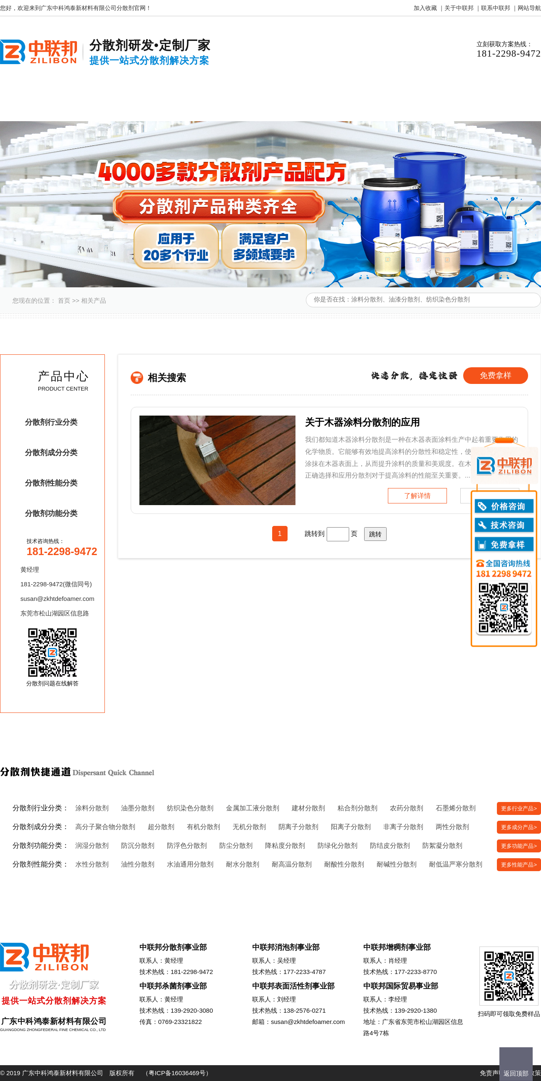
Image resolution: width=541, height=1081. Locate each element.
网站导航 (529, 8)
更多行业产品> (519, 808)
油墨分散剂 (137, 808)
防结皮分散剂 (390, 845)
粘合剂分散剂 (357, 808)
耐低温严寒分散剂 (455, 864)
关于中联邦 (459, 8)
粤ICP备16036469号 (177, 1072)
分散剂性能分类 (51, 483)
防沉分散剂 (137, 845)
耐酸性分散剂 (344, 864)
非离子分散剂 (403, 826)
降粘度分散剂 (285, 845)
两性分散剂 (452, 826)
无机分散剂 (249, 826)
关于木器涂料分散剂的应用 (362, 422)
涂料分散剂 (92, 808)
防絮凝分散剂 (442, 845)
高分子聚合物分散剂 (105, 826)
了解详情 (417, 495)
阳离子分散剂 (351, 826)
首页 (64, 300)
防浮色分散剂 (187, 845)
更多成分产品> (519, 827)
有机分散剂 (203, 826)
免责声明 (492, 1072)
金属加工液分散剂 (252, 808)
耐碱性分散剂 (397, 864)
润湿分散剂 (92, 845)
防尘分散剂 (236, 845)
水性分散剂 (92, 864)
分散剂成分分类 (51, 452)
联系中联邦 (495, 8)
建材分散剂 (308, 808)
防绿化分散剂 (337, 845)
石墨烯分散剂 (456, 808)
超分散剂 (161, 826)
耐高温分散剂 (292, 864)
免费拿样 (495, 375)
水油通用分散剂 (190, 864)
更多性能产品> (519, 865)
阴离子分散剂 (298, 826)
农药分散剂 (406, 808)
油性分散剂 (137, 864)
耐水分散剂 (242, 864)
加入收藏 (425, 8)
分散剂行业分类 (51, 422)
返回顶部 (516, 1073)
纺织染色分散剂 (190, 808)
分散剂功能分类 (51, 513)
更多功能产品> (519, 846)
